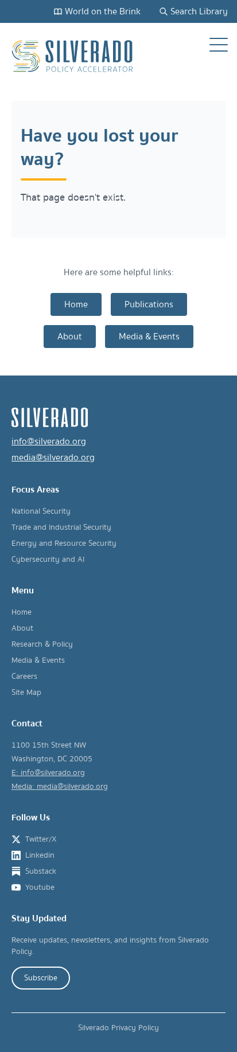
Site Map (26, 692)
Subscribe (40, 978)
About (69, 336)
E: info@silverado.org (48, 772)
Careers (24, 676)
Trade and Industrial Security (61, 527)
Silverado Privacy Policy (118, 1028)
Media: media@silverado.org (59, 786)
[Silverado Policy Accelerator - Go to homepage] (73, 56)
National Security (41, 511)
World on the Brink (97, 11)
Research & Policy (42, 644)
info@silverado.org (48, 441)
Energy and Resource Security (63, 543)
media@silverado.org (53, 457)
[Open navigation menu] (218, 45)
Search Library (193, 11)
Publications (149, 304)
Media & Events (149, 336)
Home (76, 304)
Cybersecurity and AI (47, 559)
